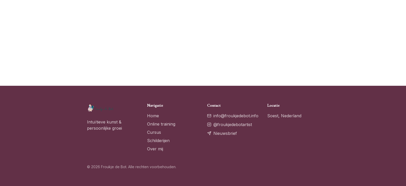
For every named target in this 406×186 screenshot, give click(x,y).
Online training (161, 124)
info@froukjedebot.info (232, 115)
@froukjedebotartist (229, 124)
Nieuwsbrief (222, 133)
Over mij (155, 148)
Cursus (154, 132)
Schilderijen (158, 140)
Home (153, 115)
